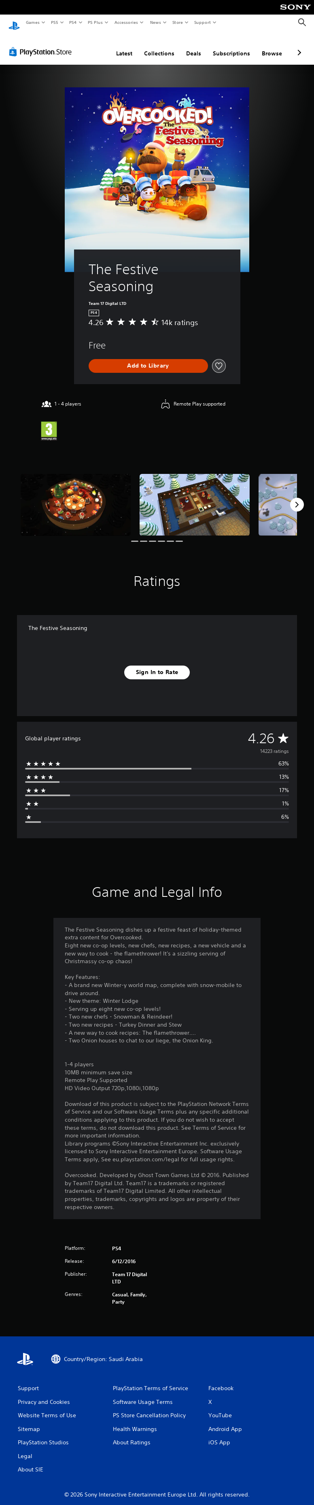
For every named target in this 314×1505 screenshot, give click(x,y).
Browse (272, 45)
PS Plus (95, 22)
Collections (159, 45)
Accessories (126, 22)
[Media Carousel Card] (76, 497)
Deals (193, 45)
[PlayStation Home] (14, 23)
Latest (124, 45)
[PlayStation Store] (42, 44)
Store (177, 22)
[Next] (297, 497)
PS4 (73, 22)
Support (202, 22)
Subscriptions (231, 45)
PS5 (54, 22)
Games (32, 22)
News (155, 22)
